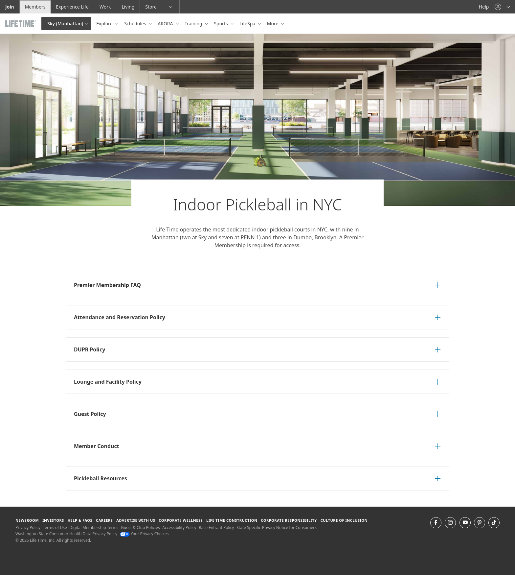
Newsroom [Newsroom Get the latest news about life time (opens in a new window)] (27, 520)
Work (105, 7)
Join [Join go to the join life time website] (9, 7)
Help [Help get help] (484, 7)
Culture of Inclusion (344, 520)
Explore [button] (105, 23)
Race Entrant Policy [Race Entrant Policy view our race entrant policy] (216, 527)
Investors (53, 520)
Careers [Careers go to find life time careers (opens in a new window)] (104, 520)
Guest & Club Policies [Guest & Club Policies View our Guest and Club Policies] (140, 527)
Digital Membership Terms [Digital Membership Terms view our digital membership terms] (93, 527)
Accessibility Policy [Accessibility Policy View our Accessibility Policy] (179, 527)
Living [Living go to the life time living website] (128, 7)
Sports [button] (221, 23)
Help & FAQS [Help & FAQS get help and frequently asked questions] (80, 520)
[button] (502, 7)
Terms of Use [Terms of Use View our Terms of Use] (55, 527)
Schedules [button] (135, 23)
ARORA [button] (166, 23)
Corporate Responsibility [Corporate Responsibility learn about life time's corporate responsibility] (289, 520)
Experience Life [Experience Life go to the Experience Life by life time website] (72, 7)
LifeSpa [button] (247, 23)
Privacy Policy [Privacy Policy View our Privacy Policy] (27, 527)
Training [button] (194, 23)
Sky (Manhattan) (65, 23)
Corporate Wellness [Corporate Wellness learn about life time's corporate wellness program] (181, 520)
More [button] (273, 23)
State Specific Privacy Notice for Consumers (276, 527)
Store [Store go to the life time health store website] (151, 7)
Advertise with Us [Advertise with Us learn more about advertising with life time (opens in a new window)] (135, 520)
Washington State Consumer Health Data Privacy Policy (66, 534)
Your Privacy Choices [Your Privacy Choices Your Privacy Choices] (144, 534)
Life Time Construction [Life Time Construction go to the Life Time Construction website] (231, 520)
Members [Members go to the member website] (35, 7)
